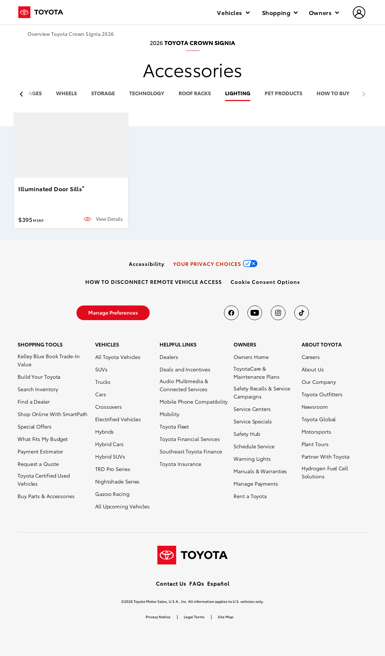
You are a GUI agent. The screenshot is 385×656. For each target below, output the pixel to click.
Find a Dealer (34, 401)
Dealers (169, 356)
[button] (265, 281)
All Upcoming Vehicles (122, 506)
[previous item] (23, 94)
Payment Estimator (40, 451)
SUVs (101, 369)
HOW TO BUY (333, 93)
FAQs (196, 583)
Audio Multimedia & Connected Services (184, 385)
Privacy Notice (158, 616)
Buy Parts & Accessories (46, 496)
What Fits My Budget (43, 438)
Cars (100, 394)
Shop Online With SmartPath (52, 414)
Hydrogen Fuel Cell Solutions (325, 472)
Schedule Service (253, 446)
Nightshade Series (117, 481)
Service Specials (252, 421)
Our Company (319, 381)
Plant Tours (315, 444)
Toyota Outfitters (322, 394)
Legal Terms (194, 616)
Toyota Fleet (174, 426)
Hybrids (104, 431)
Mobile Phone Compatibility (193, 401)
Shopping (280, 12)
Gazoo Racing (112, 493)
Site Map (225, 616)
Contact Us (171, 583)
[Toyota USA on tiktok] (301, 312)
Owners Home (251, 356)
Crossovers (108, 406)
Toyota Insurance (180, 463)
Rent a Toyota (250, 496)
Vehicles (233, 12)
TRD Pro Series (112, 468)
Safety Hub (246, 433)
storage (103, 93)
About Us (313, 369)
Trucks (102, 381)
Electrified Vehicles (118, 419)
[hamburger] (359, 13)
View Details (109, 219)
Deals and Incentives (185, 369)
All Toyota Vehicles (118, 356)
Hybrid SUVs (110, 456)
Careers (311, 356)
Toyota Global (319, 419)
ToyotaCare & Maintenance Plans (256, 372)
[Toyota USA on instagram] (278, 312)
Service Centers (252, 408)
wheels (66, 93)
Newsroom (315, 406)
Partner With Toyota (326, 456)
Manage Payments (255, 483)
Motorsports (316, 431)
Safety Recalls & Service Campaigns (261, 392)
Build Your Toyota (39, 376)
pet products (283, 93)
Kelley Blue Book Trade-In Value (49, 360)
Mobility (169, 414)
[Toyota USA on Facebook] (231, 312)
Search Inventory (38, 389)
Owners (324, 12)
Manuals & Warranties (260, 471)
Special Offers (35, 426)
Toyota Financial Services (190, 438)
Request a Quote (38, 463)
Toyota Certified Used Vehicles (44, 479)
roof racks (195, 93)
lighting (237, 93)
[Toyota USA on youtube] (254, 312)
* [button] (83, 187)
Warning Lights (252, 458)
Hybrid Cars (109, 444)
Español (218, 583)
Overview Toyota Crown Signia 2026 (70, 33)
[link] (146, 263)
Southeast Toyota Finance (191, 451)
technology (146, 93)
